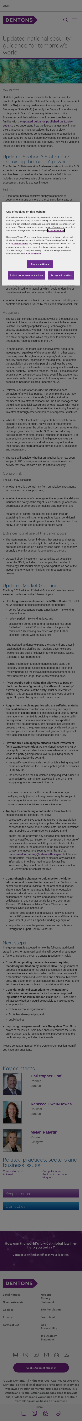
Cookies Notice (56, 230)
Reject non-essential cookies (26, 275)
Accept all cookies (61, 275)
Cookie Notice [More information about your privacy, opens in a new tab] (33, 253)
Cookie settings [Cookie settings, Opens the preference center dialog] (40, 264)
